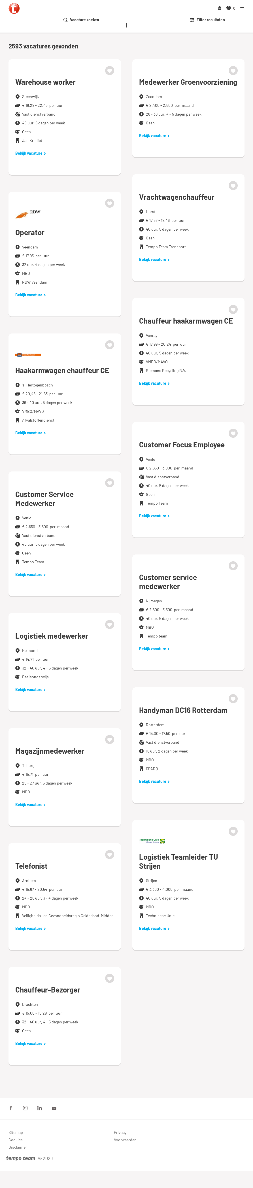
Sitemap (15, 1132)
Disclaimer (17, 1147)
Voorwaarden (125, 1139)
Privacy (120, 1132)
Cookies (15, 1139)
